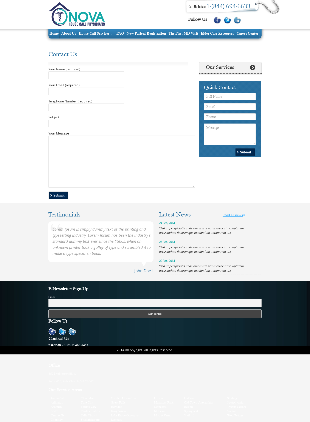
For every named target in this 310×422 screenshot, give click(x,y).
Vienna (231, 411)
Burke (54, 411)
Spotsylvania (235, 402)
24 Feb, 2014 (167, 223)
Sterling (232, 398)
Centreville (57, 415)
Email (51, 297)
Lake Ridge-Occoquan (125, 415)
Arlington (57, 402)
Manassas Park (163, 402)
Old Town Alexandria (198, 402)
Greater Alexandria (123, 398)
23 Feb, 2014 (167, 242)
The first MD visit (183, 33)
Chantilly (57, 420)
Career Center (247, 33)
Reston (188, 407)
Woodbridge (235, 415)
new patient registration (146, 33)
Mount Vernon (163, 415)
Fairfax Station (90, 411)
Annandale (58, 398)
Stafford (189, 415)
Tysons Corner (236, 407)
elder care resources (217, 33)
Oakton (189, 398)
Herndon (116, 407)
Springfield (191, 411)
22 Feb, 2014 (167, 261)
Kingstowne (118, 411)
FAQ (120, 33)
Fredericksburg (90, 420)
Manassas (160, 407)
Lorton (158, 398)
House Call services (94, 33)
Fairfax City (88, 407)
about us (68, 33)
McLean (159, 411)
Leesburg (116, 420)
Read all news (233, 215)
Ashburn (56, 407)
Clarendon (88, 398)
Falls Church (89, 415)
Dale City (87, 402)
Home (54, 33)
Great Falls (118, 402)
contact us (57, 43)
